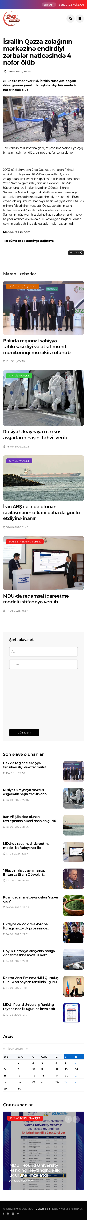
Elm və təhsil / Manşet (25, 1118)
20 (66, 1075)
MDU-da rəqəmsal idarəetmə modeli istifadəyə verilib (36, 599)
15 (5, 1075)
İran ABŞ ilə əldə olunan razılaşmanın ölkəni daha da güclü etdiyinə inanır (41, 512)
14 (76, 1069)
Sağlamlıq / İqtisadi (22, 286)
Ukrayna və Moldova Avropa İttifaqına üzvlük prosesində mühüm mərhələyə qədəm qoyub (29, 928)
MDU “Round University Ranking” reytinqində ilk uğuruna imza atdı (29, 1007)
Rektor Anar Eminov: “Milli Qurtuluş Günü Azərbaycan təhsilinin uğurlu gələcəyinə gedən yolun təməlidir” (30, 982)
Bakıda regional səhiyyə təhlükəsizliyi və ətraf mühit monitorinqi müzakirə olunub (37, 346)
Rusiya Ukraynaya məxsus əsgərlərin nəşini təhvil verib (35, 434)
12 (57, 1069)
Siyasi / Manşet (19, 375)
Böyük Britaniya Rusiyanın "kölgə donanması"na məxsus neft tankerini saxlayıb (29, 955)
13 (66, 1069)
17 (33, 1075)
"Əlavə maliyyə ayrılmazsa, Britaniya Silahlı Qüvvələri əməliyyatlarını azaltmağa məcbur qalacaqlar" (30, 877)
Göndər (24, 732)
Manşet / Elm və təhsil (25, 541)
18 (42, 1075)
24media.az (43, 1208)
